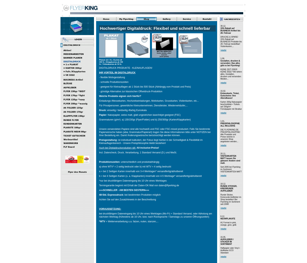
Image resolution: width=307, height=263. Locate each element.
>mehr (223, 50)
